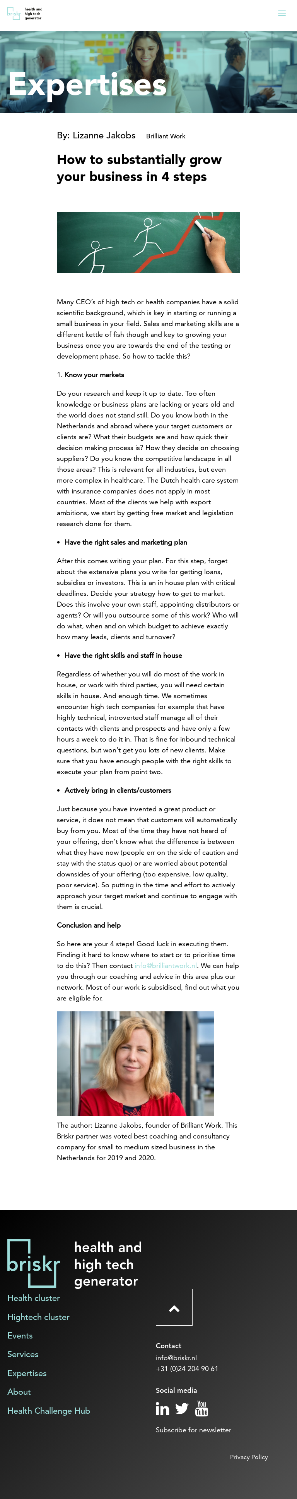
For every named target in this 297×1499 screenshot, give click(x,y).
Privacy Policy (249, 1457)
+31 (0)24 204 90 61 (187, 1368)
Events (20, 1335)
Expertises (27, 1373)
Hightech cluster (38, 1317)
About (19, 1392)
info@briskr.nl (176, 1357)
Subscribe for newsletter (193, 1429)
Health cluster (33, 1298)
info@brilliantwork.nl (166, 965)
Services (23, 1354)
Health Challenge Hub (48, 1411)
